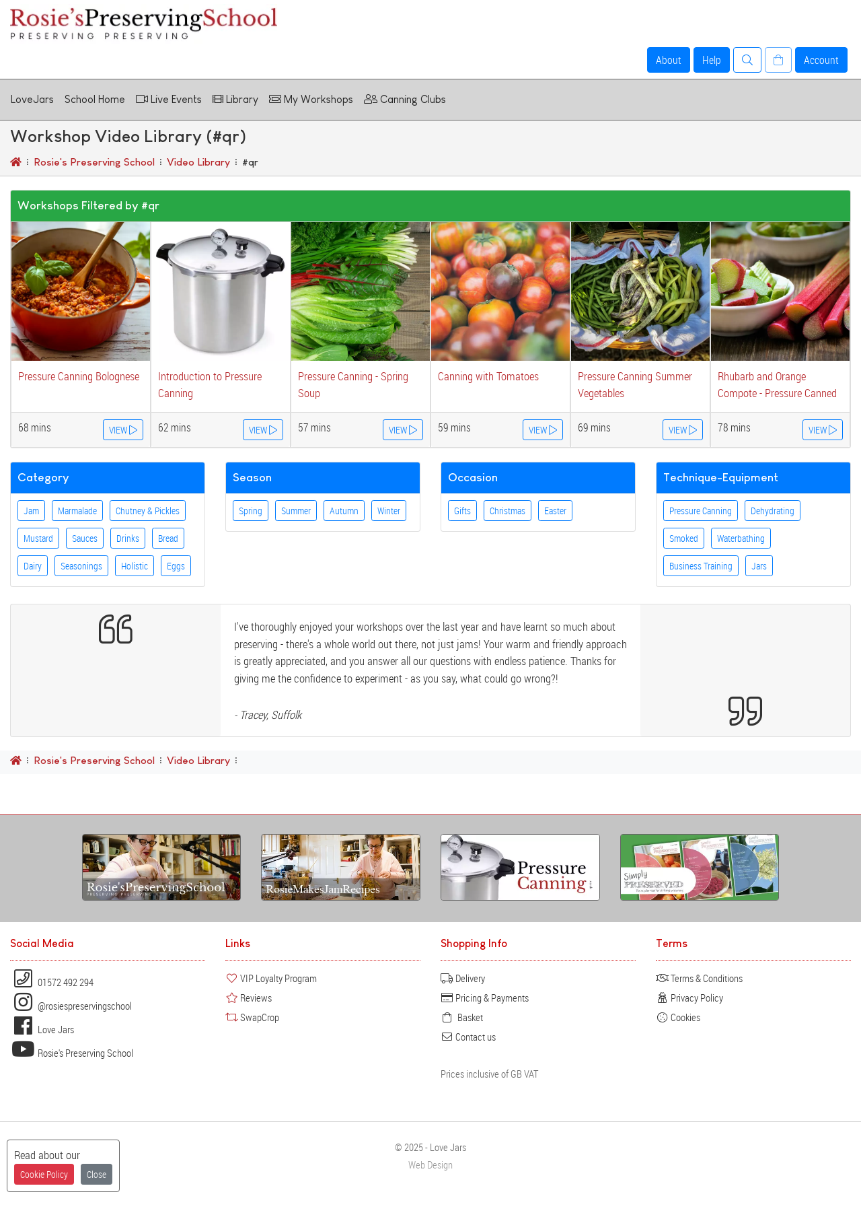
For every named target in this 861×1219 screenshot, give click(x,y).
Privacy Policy (689, 997)
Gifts (462, 510)
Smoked (683, 538)
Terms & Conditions (699, 978)
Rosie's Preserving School (71, 1052)
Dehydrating (772, 510)
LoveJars (32, 99)
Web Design (430, 1164)
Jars (759, 565)
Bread (168, 538)
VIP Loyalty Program (271, 978)
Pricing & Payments (485, 997)
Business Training (701, 565)
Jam (31, 510)
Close (96, 1174)
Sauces (85, 538)
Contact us (468, 1036)
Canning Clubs (405, 99)
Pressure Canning (700, 510)
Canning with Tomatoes (488, 376)
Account (821, 60)
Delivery (463, 978)
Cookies (678, 1017)
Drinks (127, 538)
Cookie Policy (44, 1174)
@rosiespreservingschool (71, 1005)
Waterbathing (741, 538)
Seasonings (81, 565)
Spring (250, 510)
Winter (388, 510)
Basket (462, 1017)
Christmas (507, 510)
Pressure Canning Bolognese (78, 376)
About (668, 60)
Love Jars (42, 1029)
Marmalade (77, 510)
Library (235, 99)
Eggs (176, 565)
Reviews (248, 997)
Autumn (344, 510)
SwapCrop (252, 1017)
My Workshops (311, 99)
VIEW (123, 429)
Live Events (169, 99)
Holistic (134, 565)
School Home (95, 99)
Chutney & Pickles (148, 510)
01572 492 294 (51, 982)
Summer (296, 510)
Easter (555, 510)
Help (711, 60)
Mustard (38, 538)
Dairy (33, 565)
